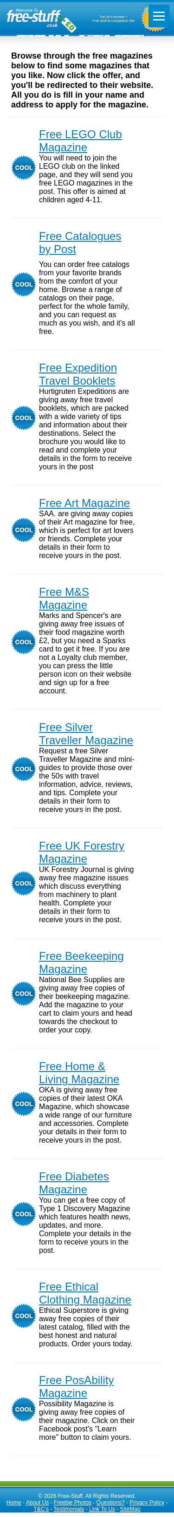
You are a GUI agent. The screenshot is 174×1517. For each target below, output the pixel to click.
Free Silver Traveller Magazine (86, 733)
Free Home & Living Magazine (79, 1072)
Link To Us (102, 1509)
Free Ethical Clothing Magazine (85, 1293)
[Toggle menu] (158, 16)
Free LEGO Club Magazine (80, 140)
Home (13, 1502)
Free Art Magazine (84, 503)
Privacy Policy (146, 1502)
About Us (37, 1502)
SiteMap (130, 1509)
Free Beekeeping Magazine (81, 962)
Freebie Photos (72, 1502)
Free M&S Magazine (64, 598)
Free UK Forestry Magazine (81, 852)
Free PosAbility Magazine (76, 1386)
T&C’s (40, 1509)
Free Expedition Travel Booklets (78, 374)
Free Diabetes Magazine (74, 1183)
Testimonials (68, 1509)
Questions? (111, 1502)
